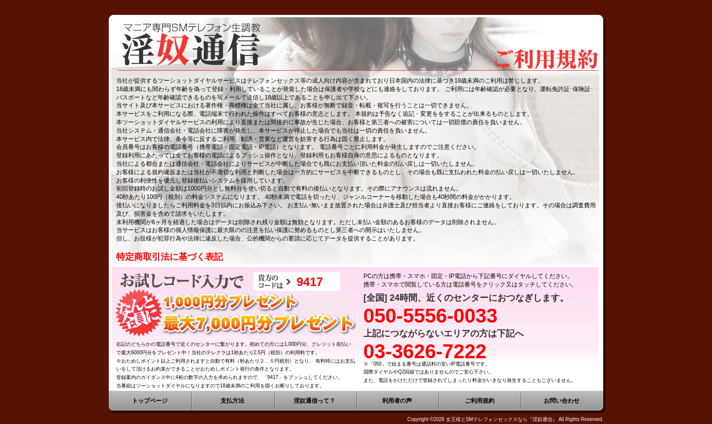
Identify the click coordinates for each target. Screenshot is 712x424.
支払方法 (232, 400)
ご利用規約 (479, 400)
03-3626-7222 (425, 351)
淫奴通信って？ (314, 400)
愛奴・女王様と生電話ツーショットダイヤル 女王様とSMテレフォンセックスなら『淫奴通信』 (356, 44)
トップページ (150, 400)
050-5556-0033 (430, 316)
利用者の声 (397, 400)
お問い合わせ (561, 400)
